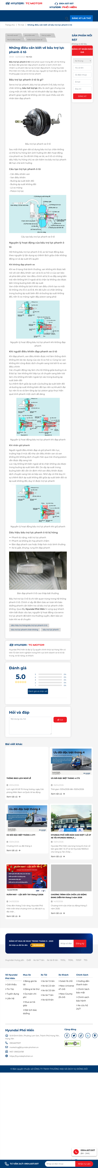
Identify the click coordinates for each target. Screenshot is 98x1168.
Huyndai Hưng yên (14, 960)
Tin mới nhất (12, 35)
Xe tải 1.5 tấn (48, 981)
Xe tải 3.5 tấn (48, 990)
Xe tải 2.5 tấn (48, 986)
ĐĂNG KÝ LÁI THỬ (81, 18)
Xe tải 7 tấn (39, 960)
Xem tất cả (13, 797)
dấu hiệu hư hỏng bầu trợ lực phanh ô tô (29, 625)
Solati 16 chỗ (66, 981)
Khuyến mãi (30, 35)
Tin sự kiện (46, 35)
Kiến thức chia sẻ (35, 40)
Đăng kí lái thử (31, 989)
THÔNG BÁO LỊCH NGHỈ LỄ (19, 778)
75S (86, 960)
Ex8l (29, 960)
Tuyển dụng (12, 994)
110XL (71, 960)
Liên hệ (9, 998)
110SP (79, 960)
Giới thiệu (11, 984)
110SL (63, 960)
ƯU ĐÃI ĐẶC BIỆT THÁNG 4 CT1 (21, 835)
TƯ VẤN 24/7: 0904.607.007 (22, 1164)
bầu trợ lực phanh (51, 630)
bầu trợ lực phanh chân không (24, 630)
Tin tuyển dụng (14, 40)
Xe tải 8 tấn (53, 960)
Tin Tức (9, 989)
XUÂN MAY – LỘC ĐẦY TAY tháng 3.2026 (25, 894)
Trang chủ (10, 25)
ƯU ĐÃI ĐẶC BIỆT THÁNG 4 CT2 (65, 778)
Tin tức (21, 25)
